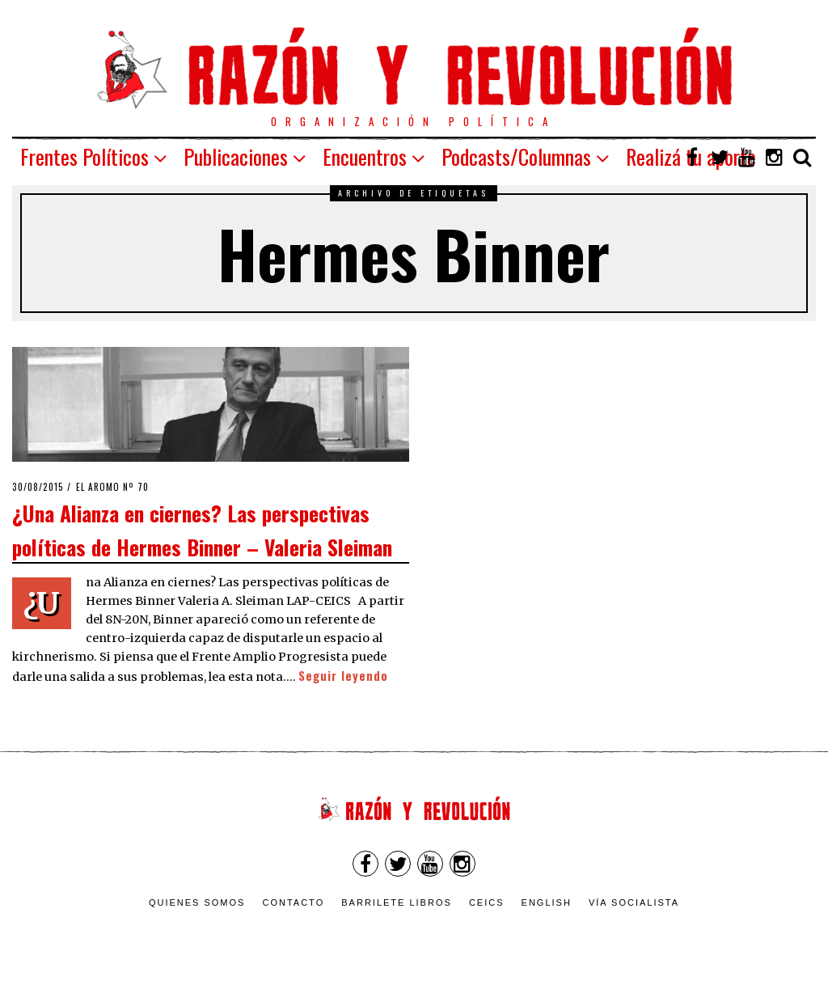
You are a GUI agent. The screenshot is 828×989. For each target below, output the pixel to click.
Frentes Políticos (84, 156)
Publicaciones (236, 156)
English (547, 902)
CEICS (487, 902)
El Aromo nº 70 (112, 486)
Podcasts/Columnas (516, 156)
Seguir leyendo (343, 675)
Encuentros (365, 156)
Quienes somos (197, 902)
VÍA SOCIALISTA (634, 902)
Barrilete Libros (396, 902)
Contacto (293, 902)
